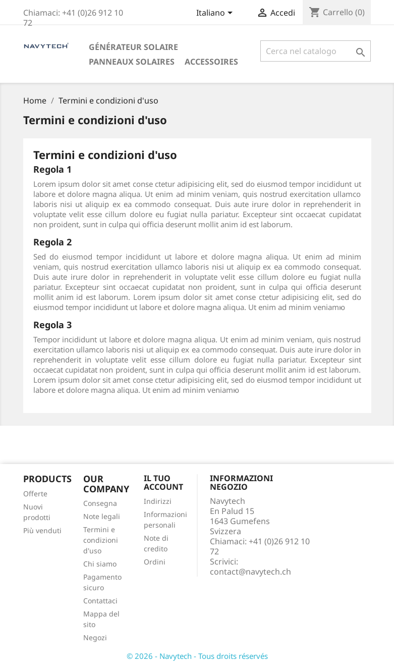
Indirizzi (158, 501)
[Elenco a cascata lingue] (216, 14)
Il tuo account (163, 483)
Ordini (154, 562)
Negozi (95, 637)
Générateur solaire (133, 47)
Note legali (101, 516)
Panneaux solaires (132, 61)
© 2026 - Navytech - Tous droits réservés (197, 656)
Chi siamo (100, 564)
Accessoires (211, 61)
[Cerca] (315, 51)
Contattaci (100, 600)
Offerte (35, 493)
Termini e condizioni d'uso (100, 540)
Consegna (100, 503)
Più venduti (42, 530)
